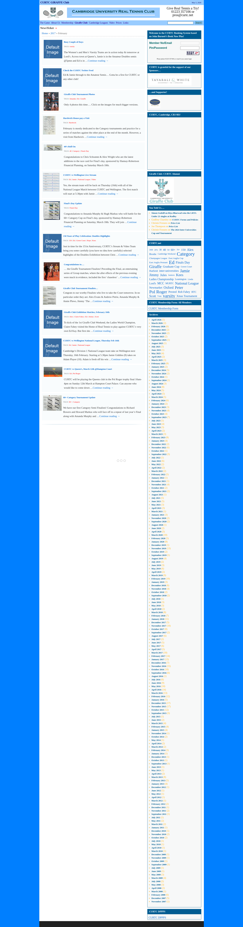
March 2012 (157, 800)
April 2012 (156, 797)
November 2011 (159, 810)
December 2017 (159, 622)
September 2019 (159, 555)
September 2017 (159, 632)
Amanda (73, 99)
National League (84, 179)
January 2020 (158, 541)
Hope (89, 240)
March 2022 (157, 471)
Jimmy (91, 317)
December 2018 (159, 585)
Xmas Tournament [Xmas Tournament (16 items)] (187, 296)
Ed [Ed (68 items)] (171, 262)
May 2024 (156, 390)
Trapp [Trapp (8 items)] (159, 296)
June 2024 (156, 387)
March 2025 (157, 360)
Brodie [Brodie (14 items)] (152, 254)
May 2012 (156, 794)
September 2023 (159, 417)
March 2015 (157, 723)
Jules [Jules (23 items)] (163, 275)
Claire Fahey (79, 317)
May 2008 (156, 884)
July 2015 (156, 716)
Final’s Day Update (73, 203)
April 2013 (156, 773)
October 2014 (158, 736)
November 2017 (159, 626)
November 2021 (159, 484)
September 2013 (159, 763)
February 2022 (158, 474)
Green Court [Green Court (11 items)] (186, 266)
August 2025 (157, 343)
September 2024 (159, 380)
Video (93, 179)
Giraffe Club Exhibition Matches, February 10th (87, 312)
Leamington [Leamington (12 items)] (180, 279)
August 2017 (157, 636)
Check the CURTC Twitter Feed (78, 70)
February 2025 (158, 363)
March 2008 (157, 891)
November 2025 (159, 333)
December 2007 (159, 898)
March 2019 (157, 575)
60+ (70, 402)
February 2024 (158, 400)
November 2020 (159, 518)
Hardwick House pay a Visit (76, 118)
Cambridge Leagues (98, 23)
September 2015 (159, 713)
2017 (53, 33)
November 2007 (159, 901)
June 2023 (156, 424)
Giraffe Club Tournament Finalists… (80, 288)
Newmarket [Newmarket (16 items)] (155, 287)
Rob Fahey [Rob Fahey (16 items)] (184, 291)
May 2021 (156, 504)
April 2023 (156, 430)
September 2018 (159, 595)
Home (45, 33)
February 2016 (158, 696)
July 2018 (156, 599)
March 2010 (157, 851)
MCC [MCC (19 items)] (160, 283)
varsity (72, 46)
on (160, 213)
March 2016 (157, 693)
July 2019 (156, 562)
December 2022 (159, 444)
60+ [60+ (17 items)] (173, 249)
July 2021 (156, 498)
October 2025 (158, 336)
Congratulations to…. (74, 264)
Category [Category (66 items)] (186, 254)
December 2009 (159, 854)
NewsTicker (47, 28)
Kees (94, 240)
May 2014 (156, 740)
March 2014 (157, 747)
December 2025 (159, 330)
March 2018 (157, 612)
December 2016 (159, 662)
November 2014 (159, 733)
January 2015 (158, 730)
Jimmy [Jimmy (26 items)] (154, 275)
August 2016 (157, 676)
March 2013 (157, 777)
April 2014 (156, 743)
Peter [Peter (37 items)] (179, 288)
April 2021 (156, 508)
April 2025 (156, 356)
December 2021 (159, 481)
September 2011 (159, 814)
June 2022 (156, 461)
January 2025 (158, 367)
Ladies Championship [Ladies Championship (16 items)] (161, 279)
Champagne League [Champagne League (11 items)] (158, 258)
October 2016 (158, 669)
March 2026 (157, 323)
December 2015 (159, 703)
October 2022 (158, 451)
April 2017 (156, 649)
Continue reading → (98, 60)
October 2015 (158, 710)
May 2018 (156, 605)
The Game (45, 23)
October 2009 (158, 861)
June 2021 (156, 501)
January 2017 (158, 659)
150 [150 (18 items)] (183, 249)
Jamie (74, 179)
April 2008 (156, 888)
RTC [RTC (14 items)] (194, 291)
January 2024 (158, 404)
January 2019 (158, 582)
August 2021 (157, 494)
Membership (67, 23)
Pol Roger (76, 373)
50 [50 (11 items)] (168, 250)
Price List (175, 223)
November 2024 (159, 373)
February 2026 (158, 326)
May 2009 (156, 874)
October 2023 (158, 414)
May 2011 (156, 821)
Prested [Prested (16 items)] (172, 291)
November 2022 (159, 447)
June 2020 (156, 528)
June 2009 (156, 871)
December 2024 (159, 370)
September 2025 (159, 340)
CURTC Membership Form (163, 308)
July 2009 (156, 868)
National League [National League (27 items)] (187, 283)
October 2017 (158, 629)
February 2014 (158, 750)
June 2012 (156, 790)
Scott (97, 317)
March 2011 (157, 824)
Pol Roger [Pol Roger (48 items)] (158, 292)
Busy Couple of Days (73, 42)
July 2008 (156, 881)
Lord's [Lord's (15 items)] (152, 283)
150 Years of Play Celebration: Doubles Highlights (86, 236)
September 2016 (159, 673)
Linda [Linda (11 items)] (190, 279)
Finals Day (85, 151)
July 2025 (156, 346)
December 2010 (159, 831)
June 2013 (156, 767)
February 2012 (158, 804)
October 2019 (158, 552)
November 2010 (159, 834)
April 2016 (156, 689)
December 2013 (159, 757)
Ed (78, 99)
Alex (71, 317)
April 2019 (156, 572)
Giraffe (83, 99)
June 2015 (156, 720)
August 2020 (157, 525)
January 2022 (158, 478)
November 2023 (159, 410)
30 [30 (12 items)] (160, 250)
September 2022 (159, 454)
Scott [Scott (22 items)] (152, 296)
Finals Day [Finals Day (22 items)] (183, 262)
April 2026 (156, 319)
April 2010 (156, 847)
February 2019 (158, 578)
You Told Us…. (156, 208)
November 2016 (159, 666)
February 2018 (158, 615)
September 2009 (159, 864)
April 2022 (156, 467)
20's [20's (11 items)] (156, 250)
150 (70, 240)
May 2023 (156, 427)
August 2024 (157, 383)
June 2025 (156, 350)
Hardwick (72, 123)
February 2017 (158, 656)
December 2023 (159, 407)
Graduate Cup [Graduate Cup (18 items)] (171, 266)
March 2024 (157, 397)
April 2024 (156, 393)
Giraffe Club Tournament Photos (79, 94)
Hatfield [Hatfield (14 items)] (153, 270)
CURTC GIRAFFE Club (54, 2)
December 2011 (159, 807)
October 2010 (158, 837)
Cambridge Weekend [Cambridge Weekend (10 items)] (167, 254)
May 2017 (156, 646)
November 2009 (159, 858)
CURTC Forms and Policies (185, 219)
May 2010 (156, 844)
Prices (119, 23)
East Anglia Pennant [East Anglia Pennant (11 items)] (158, 262)
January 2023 (158, 441)
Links (125, 23)
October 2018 (158, 592)
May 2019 (156, 568)
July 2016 (156, 679)
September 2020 (159, 521)
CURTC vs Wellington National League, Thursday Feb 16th (91, 340)
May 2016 (156, 686)
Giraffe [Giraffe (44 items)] (155, 266)
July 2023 (156, 420)
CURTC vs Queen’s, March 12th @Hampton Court (88, 369)
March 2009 (157, 878)
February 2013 (158, 780)
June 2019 (156, 565)
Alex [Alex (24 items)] (190, 250)
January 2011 (158, 827)
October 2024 (158, 377)
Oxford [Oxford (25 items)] (169, 287)
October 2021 (158, 488)
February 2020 (158, 538)
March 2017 (157, 652)
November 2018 (159, 589)
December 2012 (159, 787)
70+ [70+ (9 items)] (178, 250)
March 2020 (157, 535)
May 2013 (156, 770)
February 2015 (158, 726)
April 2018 (156, 609)
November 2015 (159, 706)
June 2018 (156, 602)
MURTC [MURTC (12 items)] (170, 283)
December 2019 (159, 545)
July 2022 (156, 457)
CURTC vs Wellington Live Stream (79, 175)
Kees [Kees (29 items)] (179, 275)
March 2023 (157, 434)
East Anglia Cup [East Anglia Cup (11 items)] (176, 258)
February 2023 (158, 437)
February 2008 (158, 895)
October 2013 (158, 760)
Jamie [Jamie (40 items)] (185, 271)
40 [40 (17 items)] (164, 249)
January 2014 (158, 753)
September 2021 (159, 491)
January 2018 (158, 619)
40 (70, 151)
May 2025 (156, 353)
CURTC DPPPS (157, 917)
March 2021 (157, 511)
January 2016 (158, 699)
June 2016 (156, 683)
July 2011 (156, 817)
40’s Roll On (70, 146)
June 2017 (156, 642)
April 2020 (156, 531)
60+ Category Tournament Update (79, 397)
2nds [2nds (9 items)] (151, 250)
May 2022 (156, 464)
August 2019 (157, 558)
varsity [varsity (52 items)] (169, 296)
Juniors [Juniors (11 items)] (171, 275)
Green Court (81, 240)
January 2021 (158, 515)
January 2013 (158, 784)
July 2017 (156, 639)
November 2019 (159, 548)
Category (76, 151)
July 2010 (156, 841)
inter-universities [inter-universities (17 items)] (169, 270)
